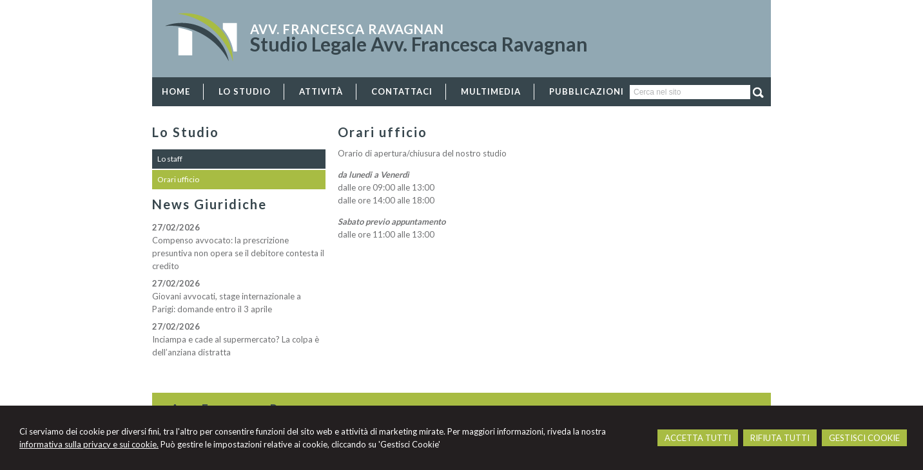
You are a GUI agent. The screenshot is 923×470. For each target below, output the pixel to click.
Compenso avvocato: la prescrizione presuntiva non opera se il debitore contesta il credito (238, 253)
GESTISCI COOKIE (864, 438)
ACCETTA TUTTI (698, 438)
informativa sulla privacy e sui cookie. (89, 444)
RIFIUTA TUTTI (780, 438)
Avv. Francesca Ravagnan (347, 29)
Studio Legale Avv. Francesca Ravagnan (419, 43)
